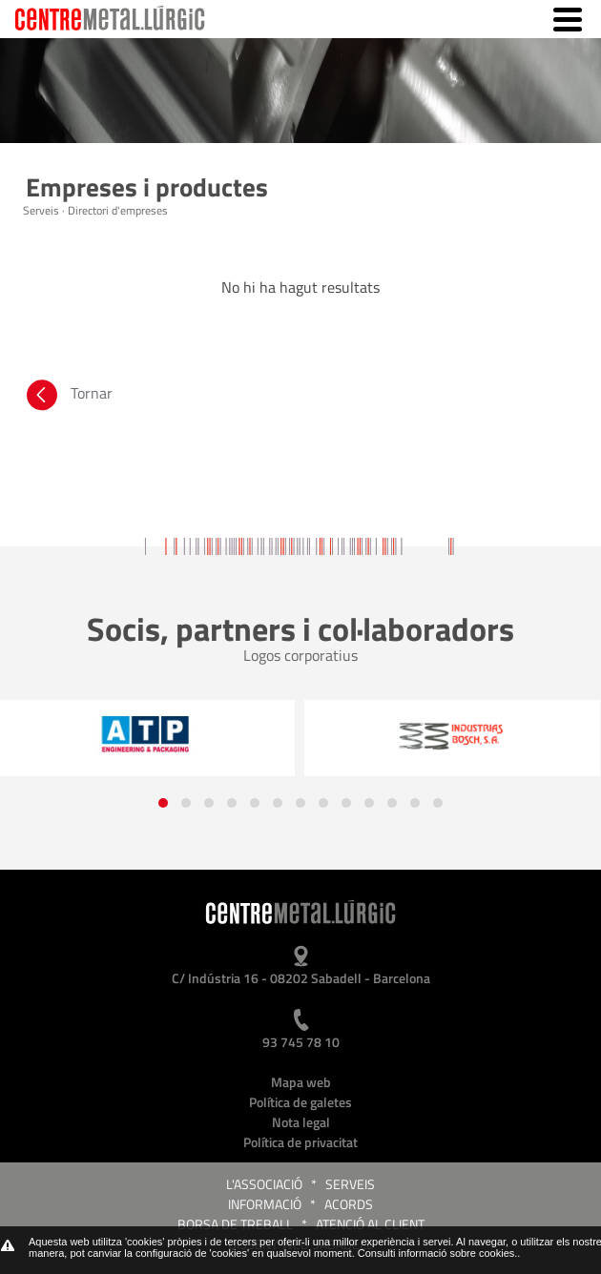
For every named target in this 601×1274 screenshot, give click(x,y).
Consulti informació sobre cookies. (438, 1253)
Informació (264, 1204)
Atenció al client (370, 1224)
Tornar (68, 397)
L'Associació (264, 1184)
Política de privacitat (300, 1142)
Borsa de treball (235, 1224)
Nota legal (301, 1122)
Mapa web (301, 1082)
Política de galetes (300, 1102)
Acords (348, 1204)
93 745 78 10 (301, 1042)
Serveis (350, 1184)
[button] (163, 802)
